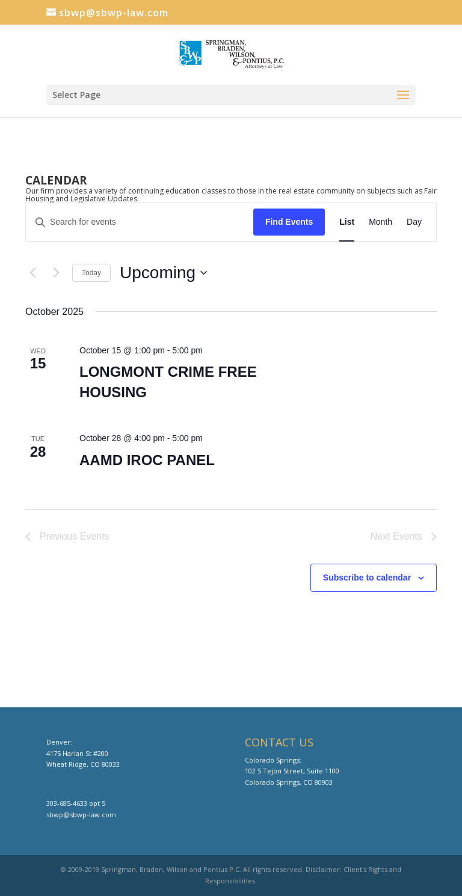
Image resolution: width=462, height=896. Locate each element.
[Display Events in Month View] (380, 222)
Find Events (289, 222)
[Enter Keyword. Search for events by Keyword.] (139, 222)
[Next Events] (56, 273)
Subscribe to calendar (367, 577)
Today (91, 273)
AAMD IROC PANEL (147, 460)
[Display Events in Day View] (414, 222)
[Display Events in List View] (346, 222)
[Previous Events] (32, 273)
